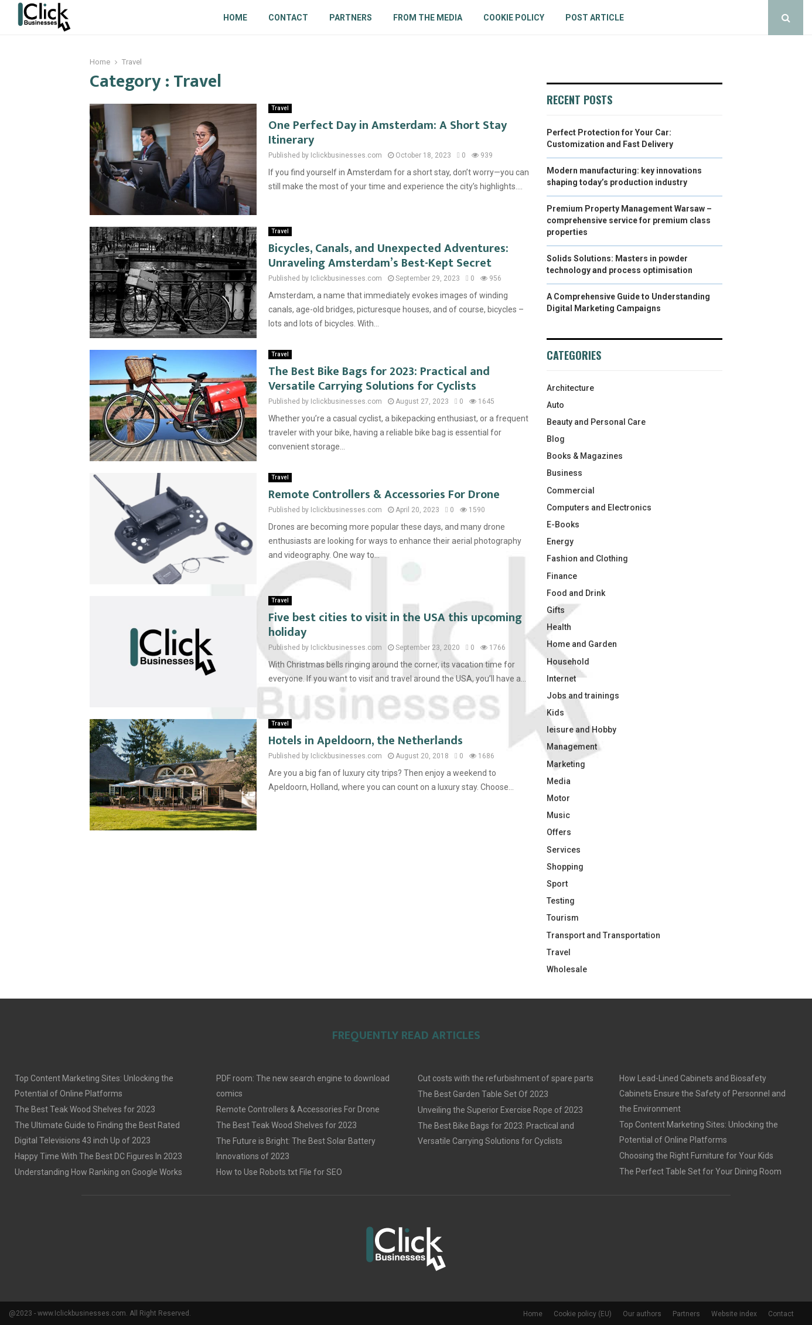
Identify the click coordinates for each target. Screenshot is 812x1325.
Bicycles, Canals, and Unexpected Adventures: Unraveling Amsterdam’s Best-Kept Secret (388, 256)
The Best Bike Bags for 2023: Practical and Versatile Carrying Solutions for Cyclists (379, 379)
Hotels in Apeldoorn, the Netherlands (365, 741)
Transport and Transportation (603, 935)
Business (564, 473)
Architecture (570, 388)
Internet (561, 678)
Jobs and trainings (583, 695)
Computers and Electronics (599, 507)
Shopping (565, 866)
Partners (350, 17)
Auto (555, 405)
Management (572, 746)
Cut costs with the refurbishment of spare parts (505, 1078)
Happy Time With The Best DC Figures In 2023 (98, 1156)
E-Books (563, 524)
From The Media (427, 17)
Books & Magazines (585, 456)
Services (564, 849)
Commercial (571, 490)
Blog (556, 439)
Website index (734, 1314)
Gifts (556, 610)
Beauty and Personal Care (596, 422)
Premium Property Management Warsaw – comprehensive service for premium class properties (629, 220)
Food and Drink (576, 593)
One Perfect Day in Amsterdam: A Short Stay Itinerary (387, 132)
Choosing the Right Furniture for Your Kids (696, 1155)
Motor (558, 798)
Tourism (563, 917)
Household (568, 661)
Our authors (642, 1314)
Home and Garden (582, 644)
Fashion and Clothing (587, 558)
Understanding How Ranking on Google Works (98, 1172)
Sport (557, 883)
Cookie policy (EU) (583, 1314)
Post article (594, 17)
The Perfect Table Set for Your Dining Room (700, 1171)
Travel (280, 108)
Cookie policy (513, 17)
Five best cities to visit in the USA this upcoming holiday (395, 625)
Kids (555, 712)
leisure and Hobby (581, 729)
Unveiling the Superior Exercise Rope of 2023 (500, 1110)
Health (559, 627)
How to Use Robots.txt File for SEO (279, 1172)
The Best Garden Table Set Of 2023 (483, 1094)
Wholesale (567, 969)
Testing (561, 900)
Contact (288, 17)
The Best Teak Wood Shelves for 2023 (85, 1109)
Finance (562, 576)
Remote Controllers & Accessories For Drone (384, 495)
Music (558, 815)
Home (235, 17)
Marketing (566, 764)
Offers (559, 832)
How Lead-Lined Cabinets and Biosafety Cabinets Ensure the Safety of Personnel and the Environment (702, 1093)
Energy (560, 541)
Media (559, 781)
